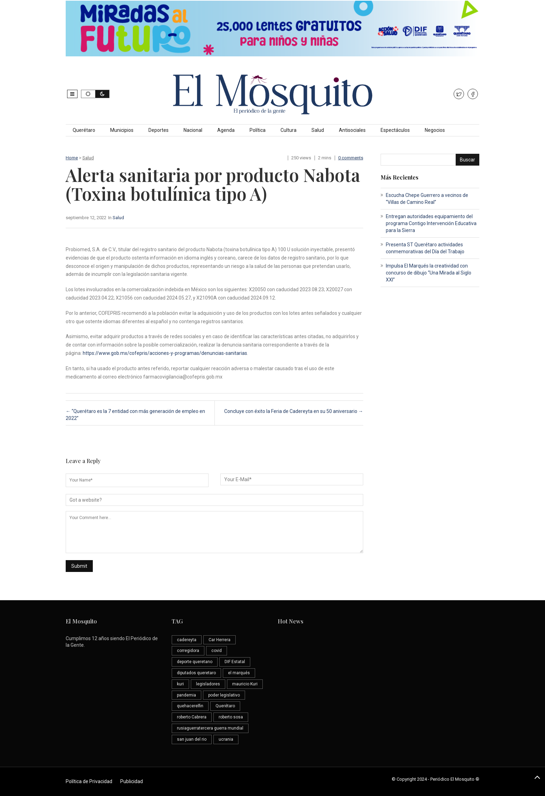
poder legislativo (224, 695)
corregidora (188, 650)
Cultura (288, 130)
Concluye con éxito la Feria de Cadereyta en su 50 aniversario (293, 411)
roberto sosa (231, 717)
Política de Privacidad (89, 781)
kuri (180, 684)
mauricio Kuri (245, 684)
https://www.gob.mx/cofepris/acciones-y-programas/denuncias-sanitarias (165, 353)
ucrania (226, 739)
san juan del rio (191, 739)
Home (72, 157)
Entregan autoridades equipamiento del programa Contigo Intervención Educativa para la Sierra (431, 223)
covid (216, 650)
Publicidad (131, 781)
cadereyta (186, 639)
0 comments (350, 157)
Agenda (226, 130)
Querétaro (84, 130)
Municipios (121, 130)
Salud (317, 130)
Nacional (193, 130)
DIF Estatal (235, 661)
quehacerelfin (190, 705)
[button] (72, 94)
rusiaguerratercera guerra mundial (210, 728)
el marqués (239, 672)
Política (258, 130)
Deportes (158, 130)
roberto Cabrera (191, 717)
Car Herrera (219, 639)
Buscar (467, 159)
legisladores (208, 684)
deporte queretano (194, 661)
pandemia (186, 695)
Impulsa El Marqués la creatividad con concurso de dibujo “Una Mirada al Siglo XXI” (428, 272)
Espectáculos (395, 130)
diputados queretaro (196, 672)
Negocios (435, 130)
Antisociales (352, 130)
